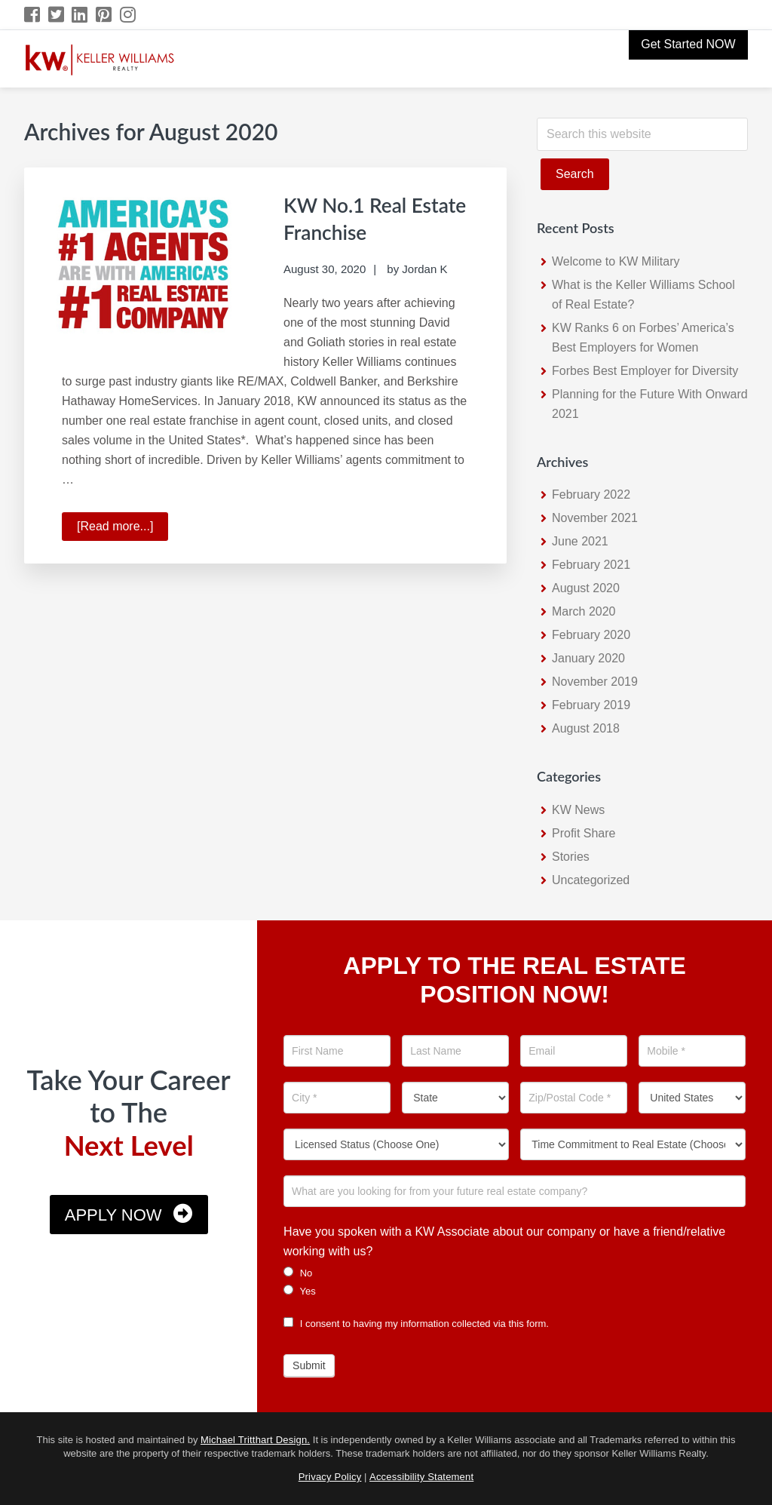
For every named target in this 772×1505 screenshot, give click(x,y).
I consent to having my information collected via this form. (416, 1323)
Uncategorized (591, 880)
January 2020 (588, 658)
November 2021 (595, 517)
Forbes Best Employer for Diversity (645, 370)
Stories (571, 856)
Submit (309, 1365)
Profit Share (583, 833)
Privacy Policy (330, 1476)
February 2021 (591, 564)
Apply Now (113, 1215)
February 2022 (591, 494)
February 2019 (591, 705)
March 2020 (584, 611)
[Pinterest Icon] (104, 15)
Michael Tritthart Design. (255, 1439)
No (297, 1273)
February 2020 (591, 634)
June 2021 (580, 541)
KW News (578, 809)
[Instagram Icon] (128, 15)
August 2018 (586, 728)
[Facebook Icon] (32, 15)
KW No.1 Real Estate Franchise (364, 217)
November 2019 (595, 681)
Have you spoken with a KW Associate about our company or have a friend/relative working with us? (504, 1241)
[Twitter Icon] (57, 15)
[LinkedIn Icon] (80, 15)
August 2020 (586, 588)
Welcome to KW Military (616, 261)
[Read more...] (122, 528)
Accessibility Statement (421, 1476)
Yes (299, 1291)
